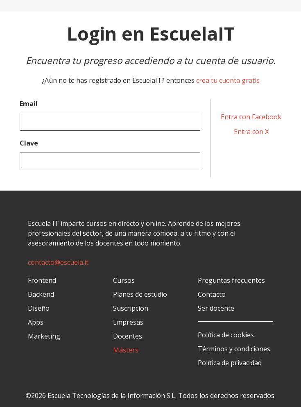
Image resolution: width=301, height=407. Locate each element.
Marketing (44, 336)
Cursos (124, 280)
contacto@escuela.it (58, 262)
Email (29, 103)
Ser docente (216, 308)
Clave (29, 143)
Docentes (127, 336)
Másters (125, 350)
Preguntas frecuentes (231, 280)
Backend (41, 294)
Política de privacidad (230, 362)
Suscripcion (130, 308)
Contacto (212, 294)
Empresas (128, 322)
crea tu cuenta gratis (228, 80)
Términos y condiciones (234, 348)
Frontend (42, 280)
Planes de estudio (140, 294)
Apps (35, 322)
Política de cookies (226, 334)
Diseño (39, 308)
